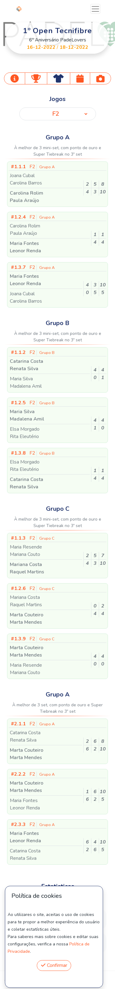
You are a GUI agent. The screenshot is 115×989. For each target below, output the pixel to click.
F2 (33, 166)
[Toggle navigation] (95, 9)
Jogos (57, 99)
